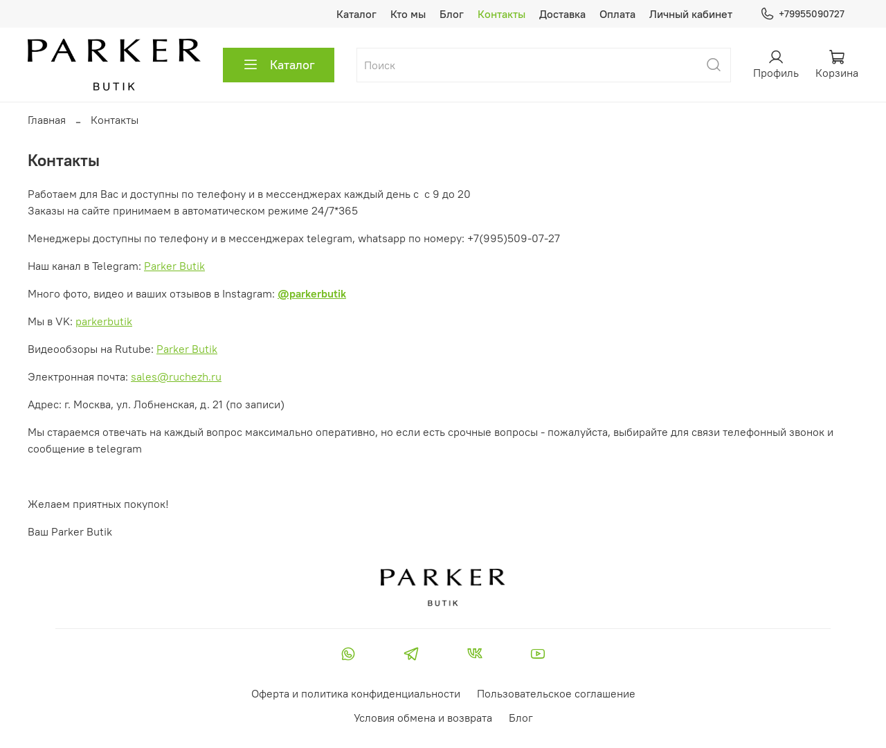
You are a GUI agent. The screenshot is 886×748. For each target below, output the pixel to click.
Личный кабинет (690, 14)
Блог (452, 14)
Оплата (617, 14)
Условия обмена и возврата (423, 717)
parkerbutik (103, 321)
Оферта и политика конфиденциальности (355, 693)
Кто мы (408, 14)
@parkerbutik (312, 293)
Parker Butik (174, 266)
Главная (47, 120)
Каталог (356, 14)
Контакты (501, 14)
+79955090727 (802, 14)
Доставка (562, 14)
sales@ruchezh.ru (176, 376)
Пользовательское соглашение (556, 693)
